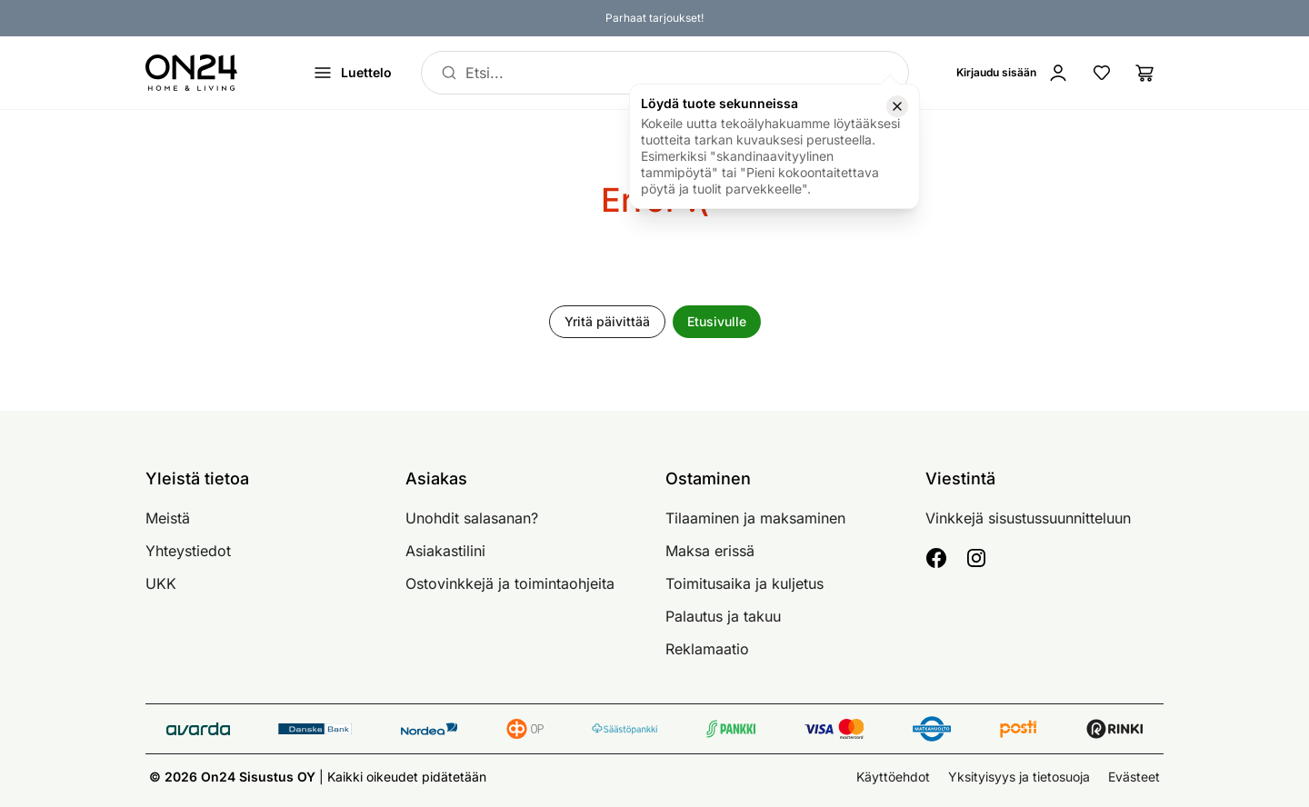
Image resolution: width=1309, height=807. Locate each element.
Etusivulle (716, 321)
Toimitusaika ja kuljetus (744, 583)
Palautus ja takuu (723, 616)
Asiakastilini (445, 551)
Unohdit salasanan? (471, 518)
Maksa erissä (709, 551)
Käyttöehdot (893, 776)
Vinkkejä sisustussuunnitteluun (1028, 518)
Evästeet (1134, 776)
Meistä (167, 518)
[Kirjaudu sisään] (1012, 73)
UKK (160, 583)
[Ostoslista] (1145, 73)
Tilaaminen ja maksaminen (755, 518)
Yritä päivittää (607, 321)
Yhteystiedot (188, 551)
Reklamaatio (707, 649)
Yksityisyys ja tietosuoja (1019, 776)
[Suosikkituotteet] (1102, 73)
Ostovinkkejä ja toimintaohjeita (510, 583)
